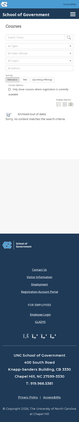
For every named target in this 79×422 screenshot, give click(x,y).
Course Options (15, 85)
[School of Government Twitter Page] (34, 336)
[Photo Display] (70, 106)
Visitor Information (39, 277)
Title (25, 79)
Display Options (63, 99)
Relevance (12, 79)
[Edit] (68, 37)
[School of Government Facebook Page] (25, 336)
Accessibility (69, 4)
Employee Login (40, 314)
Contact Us (39, 270)
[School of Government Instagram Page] (53, 336)
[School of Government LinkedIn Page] (44, 336)
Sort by (9, 75)
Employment (39, 284)
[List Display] (59, 106)
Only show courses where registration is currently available (38, 92)
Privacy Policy (28, 397)
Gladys (40, 322)
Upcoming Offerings (42, 79)
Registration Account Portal (39, 292)
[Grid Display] (65, 106)
